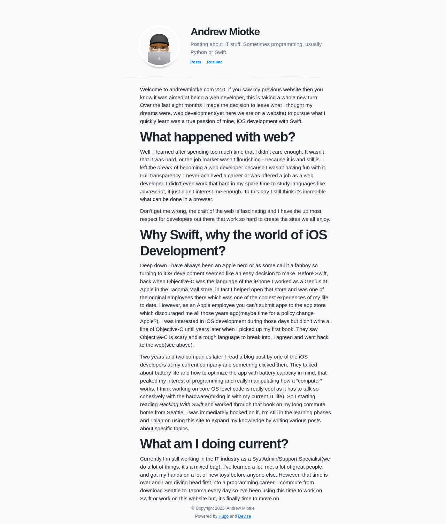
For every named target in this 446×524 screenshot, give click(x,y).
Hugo (223, 516)
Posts (195, 62)
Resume (214, 62)
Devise (244, 516)
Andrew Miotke (225, 31)
